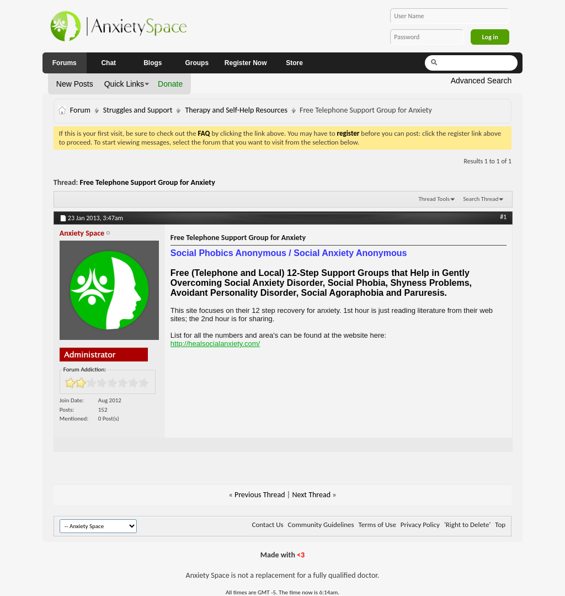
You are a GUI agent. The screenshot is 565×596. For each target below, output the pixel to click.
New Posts (74, 83)
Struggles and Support (138, 110)
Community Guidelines (321, 524)
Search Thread (480, 199)
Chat (108, 63)
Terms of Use (377, 524)
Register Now (246, 63)
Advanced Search (481, 80)
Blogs (152, 63)
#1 (503, 217)
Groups (197, 63)
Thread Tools (434, 199)
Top (500, 524)
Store (294, 63)
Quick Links (124, 83)
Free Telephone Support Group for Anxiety (147, 182)
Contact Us (268, 524)
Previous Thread (259, 494)
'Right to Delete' (467, 524)
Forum (80, 110)
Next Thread (311, 494)
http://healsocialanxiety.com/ (215, 343)
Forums (64, 63)
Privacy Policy (420, 524)
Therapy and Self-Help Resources (236, 110)
